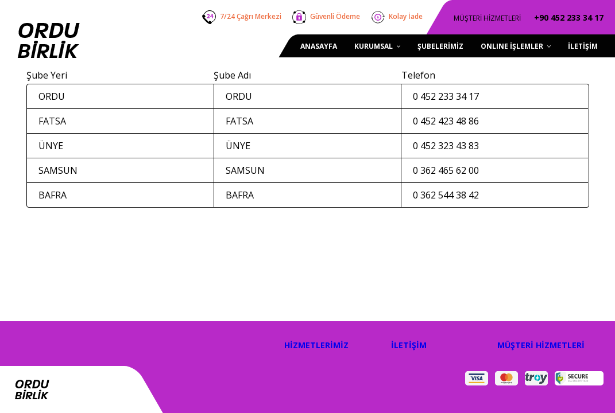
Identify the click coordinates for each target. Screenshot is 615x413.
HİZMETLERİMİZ (316, 345)
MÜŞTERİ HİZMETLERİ (541, 345)
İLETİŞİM (409, 345)
